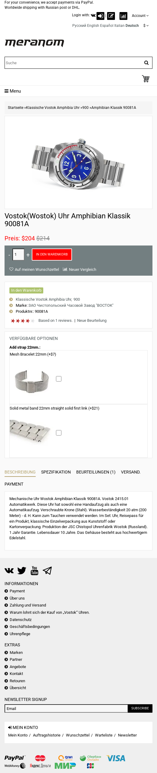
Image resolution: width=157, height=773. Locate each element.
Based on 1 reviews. (55, 320)
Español (106, 26)
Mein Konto (18, 735)
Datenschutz (20, 619)
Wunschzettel (78, 735)
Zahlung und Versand (28, 605)
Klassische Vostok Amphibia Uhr (53, 108)
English (93, 26)
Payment (14, 484)
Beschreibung (20, 472)
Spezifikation (56, 472)
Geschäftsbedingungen (30, 626)
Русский (79, 26)
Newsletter (127, 735)
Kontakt (16, 673)
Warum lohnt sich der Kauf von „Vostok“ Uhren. (50, 612)
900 (85, 108)
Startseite (15, 108)
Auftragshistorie (47, 735)
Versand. (131, 472)
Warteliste (104, 735)
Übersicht (18, 688)
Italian (119, 26)
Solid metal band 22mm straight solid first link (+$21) (55, 408)
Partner (16, 659)
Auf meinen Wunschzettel (37, 269)
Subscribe (140, 708)
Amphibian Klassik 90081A (113, 108)
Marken (16, 652)
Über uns (17, 598)
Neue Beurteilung (91, 320)
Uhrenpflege (20, 634)
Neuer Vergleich (82, 269)
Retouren (17, 681)
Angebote (18, 666)
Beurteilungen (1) (96, 472)
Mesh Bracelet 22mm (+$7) (33, 354)
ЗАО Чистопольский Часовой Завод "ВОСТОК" (70, 305)
